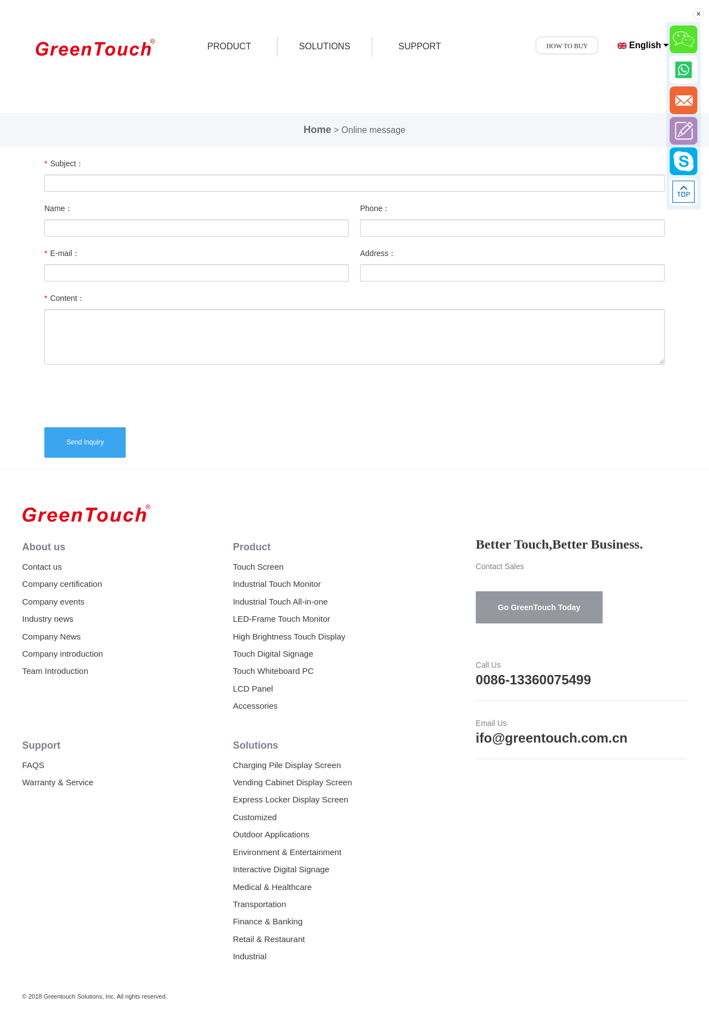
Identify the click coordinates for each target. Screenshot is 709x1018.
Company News (51, 636)
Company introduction (62, 653)
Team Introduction (55, 671)
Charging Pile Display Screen (287, 765)
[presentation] (128, 394)
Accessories (255, 705)
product (229, 46)
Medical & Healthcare (272, 887)
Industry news (48, 618)
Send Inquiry (85, 442)
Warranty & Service (58, 782)
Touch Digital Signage (273, 653)
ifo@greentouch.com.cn (552, 737)
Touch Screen (258, 566)
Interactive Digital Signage (281, 869)
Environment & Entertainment (287, 852)
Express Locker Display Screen (290, 799)
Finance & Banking (267, 921)
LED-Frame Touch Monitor (281, 618)
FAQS (33, 765)
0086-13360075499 (533, 679)
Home (317, 129)
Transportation (259, 904)
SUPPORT (419, 46)
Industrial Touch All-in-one (280, 601)
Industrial (249, 956)
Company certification (62, 584)
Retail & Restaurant (269, 939)
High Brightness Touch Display (289, 636)
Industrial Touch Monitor (277, 584)
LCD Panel (253, 688)
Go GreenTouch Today (539, 607)
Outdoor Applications (271, 834)
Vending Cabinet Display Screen (292, 782)
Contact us (42, 566)
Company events (53, 601)
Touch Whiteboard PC (273, 671)
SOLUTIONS (324, 46)
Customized (254, 817)
